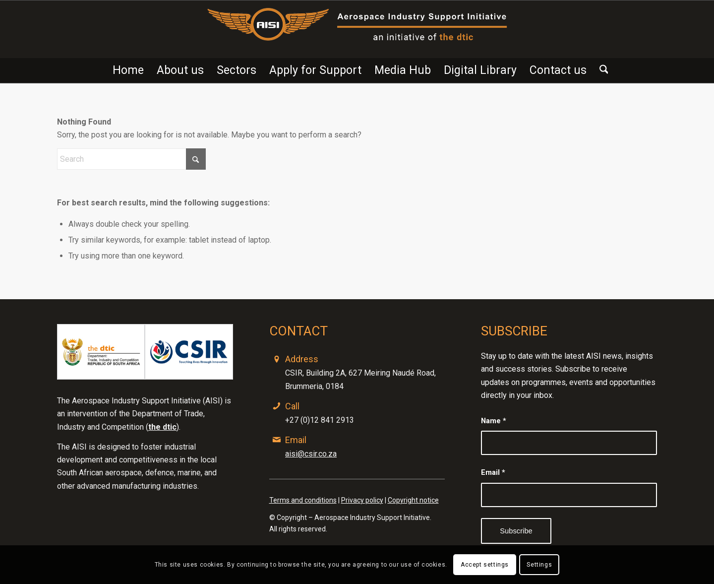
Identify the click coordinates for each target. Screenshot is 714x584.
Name (493, 420)
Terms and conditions (303, 500)
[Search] (600, 70)
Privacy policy (362, 500)
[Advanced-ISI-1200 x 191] (357, 29)
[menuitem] (128, 70)
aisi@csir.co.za (311, 453)
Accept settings (485, 564)
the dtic (162, 427)
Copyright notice (413, 500)
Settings (539, 564)
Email (493, 472)
